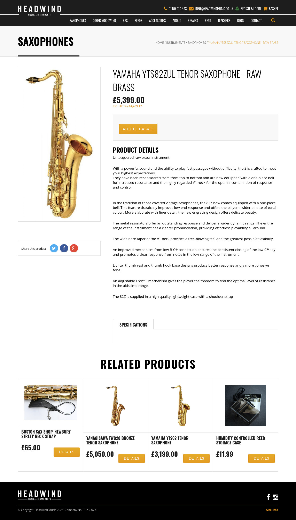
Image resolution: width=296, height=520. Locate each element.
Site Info (272, 510)
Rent (208, 20)
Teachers (224, 20)
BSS (125, 20)
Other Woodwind (104, 20)
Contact (256, 20)
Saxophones (78, 20)
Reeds (138, 20)
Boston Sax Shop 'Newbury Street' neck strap (46, 434)
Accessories (157, 20)
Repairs (193, 20)
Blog (240, 20)
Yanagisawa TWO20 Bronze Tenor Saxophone (110, 441)
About (177, 20)
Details (66, 452)
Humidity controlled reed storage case (240, 441)
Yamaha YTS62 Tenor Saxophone (169, 441)
